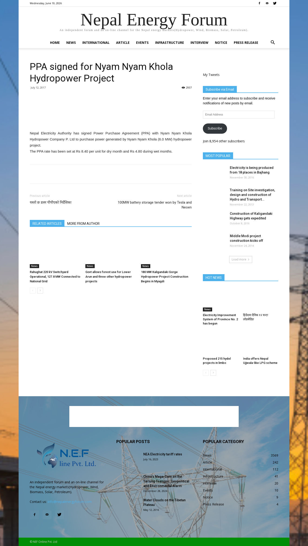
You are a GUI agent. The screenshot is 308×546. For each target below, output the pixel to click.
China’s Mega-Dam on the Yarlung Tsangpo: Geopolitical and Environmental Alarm (166, 481)
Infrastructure (169, 42)
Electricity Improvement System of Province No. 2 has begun (220, 319)
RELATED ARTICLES (47, 223)
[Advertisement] (110, 118)
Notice (221, 42)
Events (142, 42)
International (96, 42)
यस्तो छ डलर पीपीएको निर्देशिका (50, 202)
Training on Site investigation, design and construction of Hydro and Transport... (252, 194)
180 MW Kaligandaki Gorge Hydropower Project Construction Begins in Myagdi (164, 276)
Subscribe (215, 128)
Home (55, 42)
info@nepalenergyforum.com (70, 501)
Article (123, 42)
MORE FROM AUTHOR (83, 223)
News (71, 42)
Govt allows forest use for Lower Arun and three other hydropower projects (108, 276)
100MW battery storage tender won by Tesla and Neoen (155, 204)
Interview (199, 42)
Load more (241, 259)
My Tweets (211, 74)
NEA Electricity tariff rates (162, 454)
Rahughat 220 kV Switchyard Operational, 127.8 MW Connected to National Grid (55, 276)
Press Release (246, 42)
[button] (272, 43)
